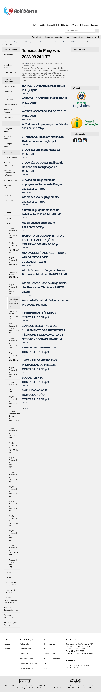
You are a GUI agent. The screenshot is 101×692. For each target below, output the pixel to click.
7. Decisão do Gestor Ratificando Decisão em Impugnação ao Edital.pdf (42, 167)
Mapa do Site (40, 25)
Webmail (76, 88)
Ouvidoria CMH (93, 37)
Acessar (95, 25)
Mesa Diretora (25, 649)
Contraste (85, 25)
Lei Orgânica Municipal (28, 663)
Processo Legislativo (8, 80)
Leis (5, 124)
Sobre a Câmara (10, 50)
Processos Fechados (63, 42)
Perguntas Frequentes (53, 37)
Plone (42, 688)
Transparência (77, 37)
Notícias (7, 644)
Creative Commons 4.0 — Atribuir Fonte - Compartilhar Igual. (76, 688)
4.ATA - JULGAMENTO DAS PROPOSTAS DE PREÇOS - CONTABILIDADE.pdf (39, 365)
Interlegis (22, 688)
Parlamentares (25, 644)
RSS (67, 37)
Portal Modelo (41, 686)
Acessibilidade (54, 25)
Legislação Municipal (28, 668)
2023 (74, 42)
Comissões (24, 653)
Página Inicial (37, 37)
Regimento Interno (27, 658)
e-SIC (46, 649)
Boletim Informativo (52, 658)
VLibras (75, 25)
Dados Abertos (50, 653)
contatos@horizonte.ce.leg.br (82, 653)
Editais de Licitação (46, 42)
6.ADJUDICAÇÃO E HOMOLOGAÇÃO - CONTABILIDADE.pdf (35, 395)
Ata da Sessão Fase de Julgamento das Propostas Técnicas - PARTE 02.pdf (44, 287)
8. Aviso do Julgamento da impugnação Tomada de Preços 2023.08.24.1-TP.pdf (42, 184)
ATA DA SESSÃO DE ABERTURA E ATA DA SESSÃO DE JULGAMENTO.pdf (44, 257)
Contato (66, 25)
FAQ (45, 663)
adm (26, 63)
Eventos (7, 649)
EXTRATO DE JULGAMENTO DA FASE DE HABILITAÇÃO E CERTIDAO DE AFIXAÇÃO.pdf (43, 240)
